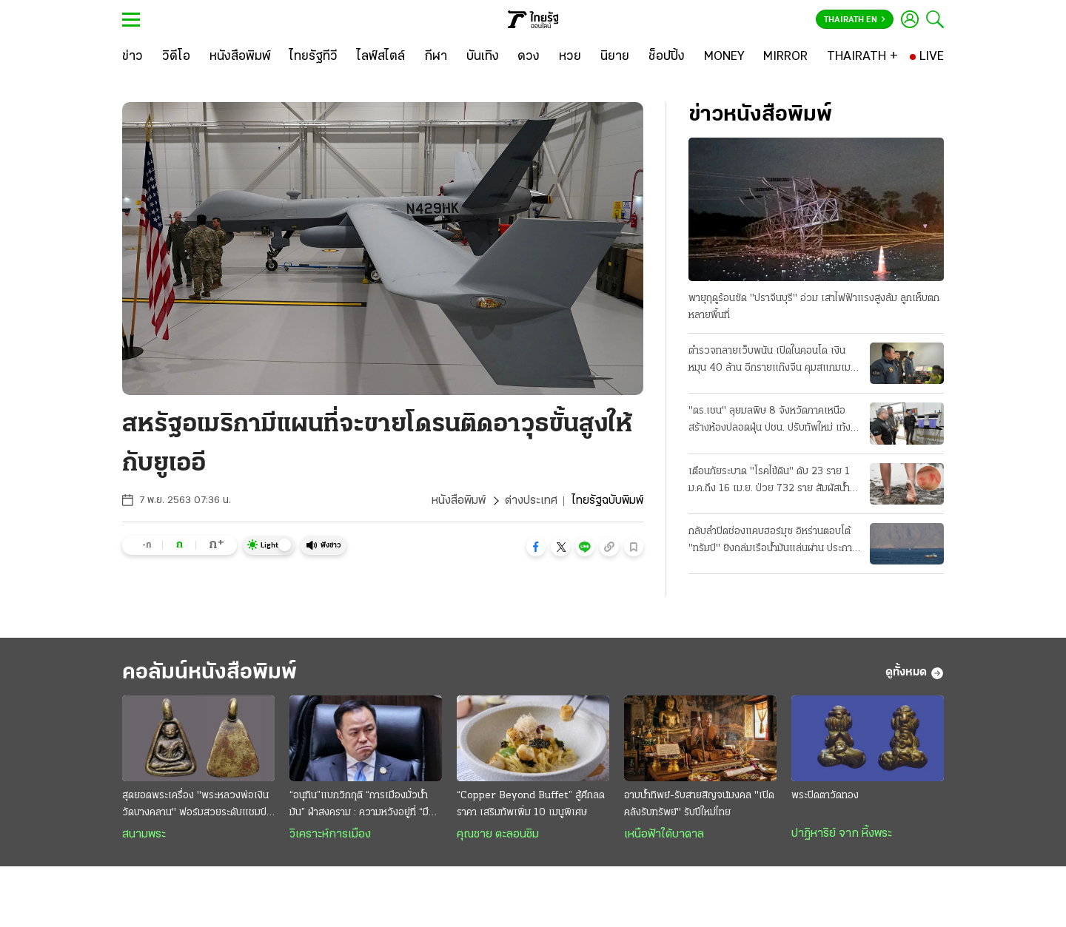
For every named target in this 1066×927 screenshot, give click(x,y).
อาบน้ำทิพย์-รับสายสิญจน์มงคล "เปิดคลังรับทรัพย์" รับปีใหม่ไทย (699, 804)
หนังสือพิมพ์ (459, 501)
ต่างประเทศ (531, 501)
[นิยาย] (614, 57)
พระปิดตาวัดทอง (825, 795)
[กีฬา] (435, 57)
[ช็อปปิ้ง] (666, 57)
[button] (536, 546)
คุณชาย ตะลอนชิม (498, 834)
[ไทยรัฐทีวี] (313, 57)
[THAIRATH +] (862, 57)
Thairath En (854, 20)
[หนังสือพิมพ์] (240, 57)
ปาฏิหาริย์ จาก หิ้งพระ (841, 834)
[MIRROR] (785, 57)
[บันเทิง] (482, 57)
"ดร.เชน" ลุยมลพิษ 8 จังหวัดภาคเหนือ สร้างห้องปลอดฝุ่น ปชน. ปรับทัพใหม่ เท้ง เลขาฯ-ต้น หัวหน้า (769, 420)
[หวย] (570, 57)
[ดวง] (528, 57)
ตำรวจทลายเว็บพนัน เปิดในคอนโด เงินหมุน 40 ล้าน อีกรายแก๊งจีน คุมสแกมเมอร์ (769, 361)
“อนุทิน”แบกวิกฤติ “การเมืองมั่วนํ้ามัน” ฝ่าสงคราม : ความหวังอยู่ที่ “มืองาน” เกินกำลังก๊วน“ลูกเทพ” (362, 805)
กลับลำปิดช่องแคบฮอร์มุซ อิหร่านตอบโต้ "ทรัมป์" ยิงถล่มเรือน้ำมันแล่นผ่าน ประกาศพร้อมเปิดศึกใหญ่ (773, 541)
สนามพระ (144, 834)
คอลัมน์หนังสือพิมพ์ (209, 672)
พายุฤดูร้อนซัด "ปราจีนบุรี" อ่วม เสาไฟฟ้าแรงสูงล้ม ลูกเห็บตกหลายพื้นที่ (813, 307)
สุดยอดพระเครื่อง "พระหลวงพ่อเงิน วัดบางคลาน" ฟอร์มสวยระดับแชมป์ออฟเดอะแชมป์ (195, 805)
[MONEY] (724, 57)
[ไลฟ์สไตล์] (381, 57)
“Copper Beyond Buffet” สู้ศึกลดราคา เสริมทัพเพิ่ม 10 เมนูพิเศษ (531, 804)
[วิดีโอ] (176, 57)
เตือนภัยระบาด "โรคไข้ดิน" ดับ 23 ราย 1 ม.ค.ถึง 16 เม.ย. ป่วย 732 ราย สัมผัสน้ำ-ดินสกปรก (771, 481)
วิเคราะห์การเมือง (330, 834)
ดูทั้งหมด (914, 673)
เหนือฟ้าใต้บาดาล (664, 834)
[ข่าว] (132, 57)
